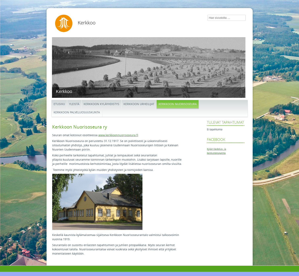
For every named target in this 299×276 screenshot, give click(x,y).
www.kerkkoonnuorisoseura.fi (118, 135)
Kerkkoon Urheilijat (139, 104)
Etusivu (59, 104)
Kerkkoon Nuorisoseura (178, 104)
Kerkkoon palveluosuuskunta (77, 112)
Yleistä (74, 104)
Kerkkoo (87, 23)
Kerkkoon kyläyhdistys (101, 104)
